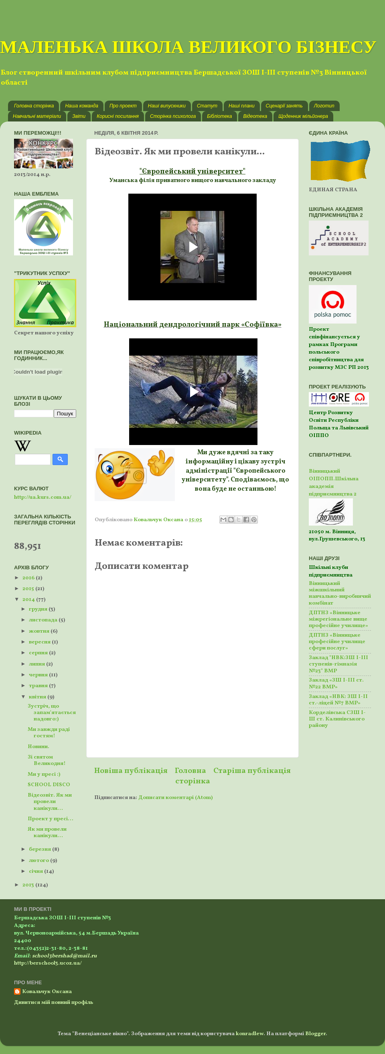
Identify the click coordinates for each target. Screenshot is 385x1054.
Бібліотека (219, 116)
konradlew (249, 1034)
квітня (38, 697)
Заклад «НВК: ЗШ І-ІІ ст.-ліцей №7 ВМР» (338, 700)
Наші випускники (167, 106)
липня (37, 664)
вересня (40, 642)
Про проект (123, 106)
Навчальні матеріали (37, 116)
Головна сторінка (34, 106)
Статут (207, 106)
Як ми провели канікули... (47, 832)
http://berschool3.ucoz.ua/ (48, 963)
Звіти (78, 116)
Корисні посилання (118, 116)
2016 (29, 578)
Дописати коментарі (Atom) (175, 797)
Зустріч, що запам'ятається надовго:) (52, 712)
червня (39, 675)
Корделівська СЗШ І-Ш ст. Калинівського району (337, 719)
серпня (39, 653)
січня (36, 871)
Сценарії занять (284, 106)
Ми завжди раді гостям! (49, 733)
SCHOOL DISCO (49, 785)
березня (40, 849)
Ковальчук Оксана (47, 991)
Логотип (324, 106)
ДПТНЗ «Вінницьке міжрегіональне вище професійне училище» (338, 619)
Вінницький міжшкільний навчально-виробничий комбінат (340, 593)
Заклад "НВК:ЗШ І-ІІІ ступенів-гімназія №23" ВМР (338, 664)
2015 (28, 589)
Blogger (315, 1034)
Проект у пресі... (50, 819)
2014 (29, 599)
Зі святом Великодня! (47, 760)
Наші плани (242, 106)
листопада (44, 620)
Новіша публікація (131, 771)
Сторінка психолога (173, 116)
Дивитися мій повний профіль (53, 1002)
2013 (28, 885)
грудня (39, 609)
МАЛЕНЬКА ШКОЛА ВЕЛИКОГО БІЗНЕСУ (188, 46)
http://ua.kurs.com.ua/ (42, 497)
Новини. (38, 747)
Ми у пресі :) (44, 774)
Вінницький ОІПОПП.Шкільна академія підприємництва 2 (334, 482)
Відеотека (255, 116)
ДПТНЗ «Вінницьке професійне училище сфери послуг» (337, 641)
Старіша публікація (252, 771)
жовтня (40, 631)
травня (39, 686)
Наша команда (81, 106)
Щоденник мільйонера (303, 116)
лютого (39, 860)
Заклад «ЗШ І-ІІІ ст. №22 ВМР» (336, 683)
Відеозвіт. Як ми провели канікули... (50, 801)
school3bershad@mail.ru (64, 956)
